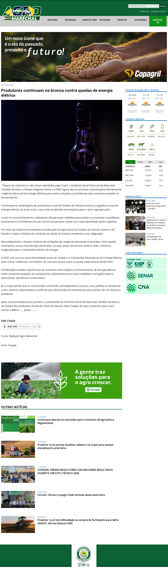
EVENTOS (122, 20)
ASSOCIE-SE (158, 21)
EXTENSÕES (141, 20)
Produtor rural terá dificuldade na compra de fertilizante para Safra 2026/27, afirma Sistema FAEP (77, 521)
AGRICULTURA (89, 20)
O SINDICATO (144, 11)
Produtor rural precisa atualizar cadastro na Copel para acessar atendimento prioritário (75, 446)
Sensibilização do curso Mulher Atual (154, 238)
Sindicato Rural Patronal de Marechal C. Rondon (155, 206)
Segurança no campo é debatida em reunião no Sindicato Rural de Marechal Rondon (156, 224)
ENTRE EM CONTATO (159, 11)
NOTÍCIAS (52, 20)
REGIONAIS (70, 20)
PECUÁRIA (105, 20)
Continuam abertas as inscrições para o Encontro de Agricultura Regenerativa (75, 421)
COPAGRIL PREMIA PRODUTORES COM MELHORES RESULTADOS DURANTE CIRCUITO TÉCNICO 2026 (75, 471)
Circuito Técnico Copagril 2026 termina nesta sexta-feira (71, 495)
